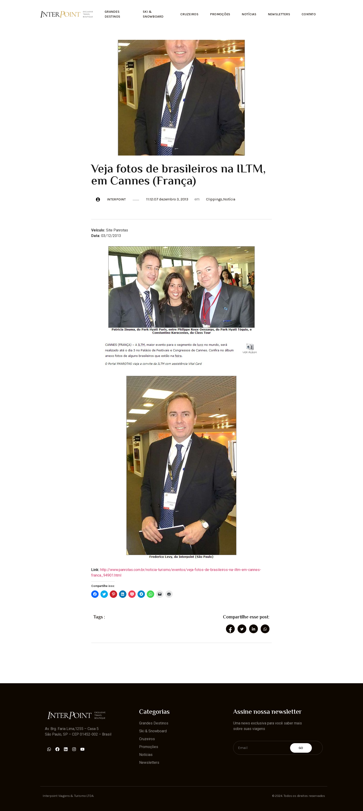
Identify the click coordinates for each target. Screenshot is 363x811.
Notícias (249, 14)
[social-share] (230, 628)
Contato (309, 14)
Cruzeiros (189, 14)
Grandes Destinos (112, 14)
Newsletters (279, 14)
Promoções (220, 14)
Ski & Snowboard (153, 14)
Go (301, 748)
